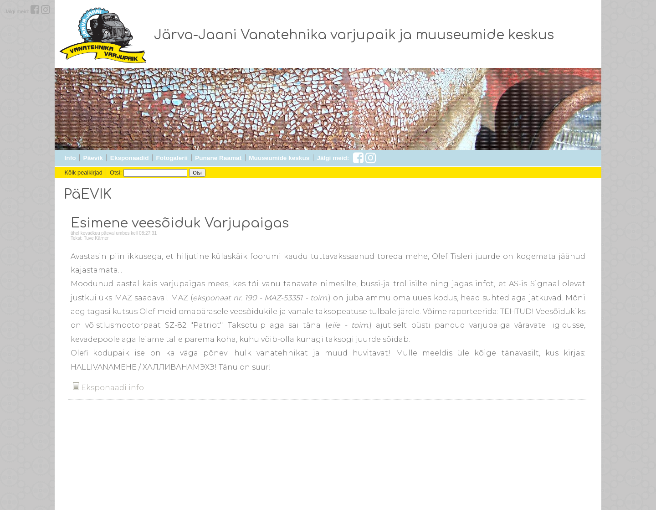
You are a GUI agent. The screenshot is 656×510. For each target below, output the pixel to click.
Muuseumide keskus (279, 158)
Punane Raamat (218, 158)
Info (70, 158)
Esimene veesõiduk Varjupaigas (180, 223)
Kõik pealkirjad (83, 172)
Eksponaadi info (108, 387)
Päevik (93, 158)
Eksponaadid (129, 158)
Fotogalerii (172, 158)
